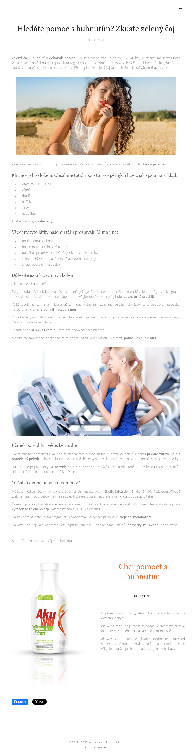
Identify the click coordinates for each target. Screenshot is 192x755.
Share (20, 701)
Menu (180, 8)
